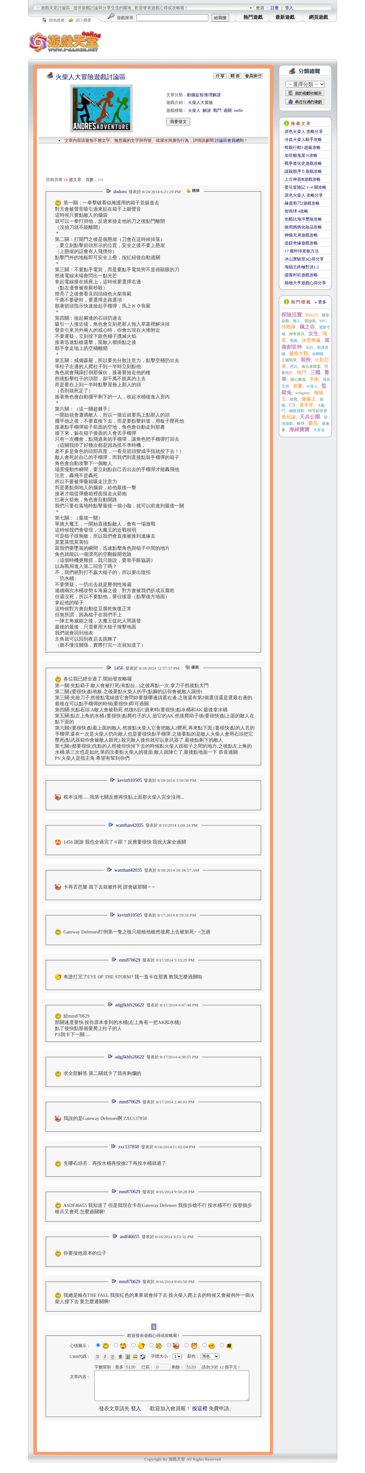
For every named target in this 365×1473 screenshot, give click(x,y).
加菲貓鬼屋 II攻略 (301, 155)
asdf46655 (129, 1236)
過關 (227, 110)
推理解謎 (212, 94)
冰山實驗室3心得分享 (304, 259)
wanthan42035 (129, 825)
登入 (289, 7)
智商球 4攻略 (297, 211)
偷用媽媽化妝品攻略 (303, 227)
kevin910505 (129, 780)
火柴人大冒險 (200, 102)
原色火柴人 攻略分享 (304, 131)
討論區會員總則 (229, 140)
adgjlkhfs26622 (129, 1004)
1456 (118, 668)
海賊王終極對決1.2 (302, 267)
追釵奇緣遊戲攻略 (301, 243)
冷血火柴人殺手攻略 (303, 139)
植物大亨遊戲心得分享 (305, 282)
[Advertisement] (219, 41)
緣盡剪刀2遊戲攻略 (302, 203)
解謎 (207, 110)
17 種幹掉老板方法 (302, 251)
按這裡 (199, 1414)
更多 (320, 302)
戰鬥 (217, 110)
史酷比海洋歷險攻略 (303, 219)
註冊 (275, 7)
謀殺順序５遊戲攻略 (303, 171)
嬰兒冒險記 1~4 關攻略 (305, 187)
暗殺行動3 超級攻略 (303, 147)
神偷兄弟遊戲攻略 (301, 235)
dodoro (120, 191)
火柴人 (194, 110)
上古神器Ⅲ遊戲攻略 (303, 179)
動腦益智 (195, 94)
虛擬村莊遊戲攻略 (301, 274)
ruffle (238, 110)
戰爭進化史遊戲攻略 (303, 163)
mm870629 (129, 959)
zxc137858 (128, 1146)
